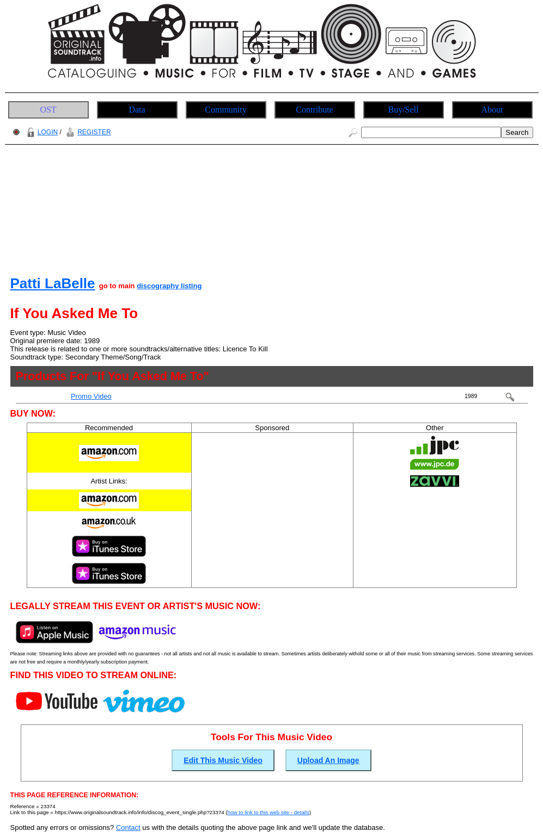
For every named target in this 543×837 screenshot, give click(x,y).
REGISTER (87, 132)
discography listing (169, 286)
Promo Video (91, 396)
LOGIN (41, 132)
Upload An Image (328, 760)
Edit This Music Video (223, 760)
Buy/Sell (403, 109)
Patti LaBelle (52, 283)
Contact (128, 827)
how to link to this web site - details (268, 812)
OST (48, 109)
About (492, 109)
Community (225, 109)
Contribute (314, 109)
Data (137, 109)
